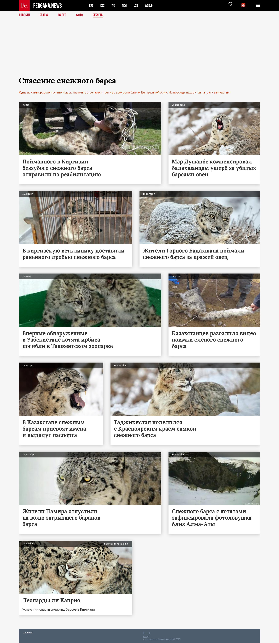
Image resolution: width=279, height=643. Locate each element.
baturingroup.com (166, 639)
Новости (24, 15)
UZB (138, 5)
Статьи (45, 15)
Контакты (28, 632)
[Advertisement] (139, 51)
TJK (115, 5)
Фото (81, 15)
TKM (126, 5)
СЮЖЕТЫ (100, 15)
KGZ (103, 5)
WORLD (152, 5)
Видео (63, 15)
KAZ (91, 5)
